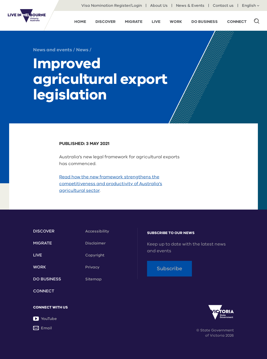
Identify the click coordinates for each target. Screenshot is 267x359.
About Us (159, 5)
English (250, 5)
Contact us (223, 5)
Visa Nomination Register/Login (111, 5)
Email (42, 328)
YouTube (45, 318)
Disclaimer (95, 243)
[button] (256, 20)
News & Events (190, 5)
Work (39, 267)
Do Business (47, 279)
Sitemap (93, 279)
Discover (43, 231)
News (82, 50)
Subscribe (169, 268)
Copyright (94, 255)
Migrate (42, 243)
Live (37, 255)
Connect (43, 291)
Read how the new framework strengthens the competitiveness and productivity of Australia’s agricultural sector (110, 183)
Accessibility (97, 231)
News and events (53, 50)
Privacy (92, 267)
